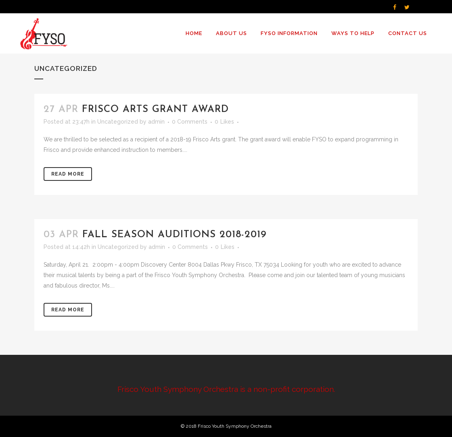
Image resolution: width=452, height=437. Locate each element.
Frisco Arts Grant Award (155, 109)
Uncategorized (117, 121)
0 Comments (189, 121)
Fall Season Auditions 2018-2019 (174, 235)
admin (156, 121)
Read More (67, 174)
